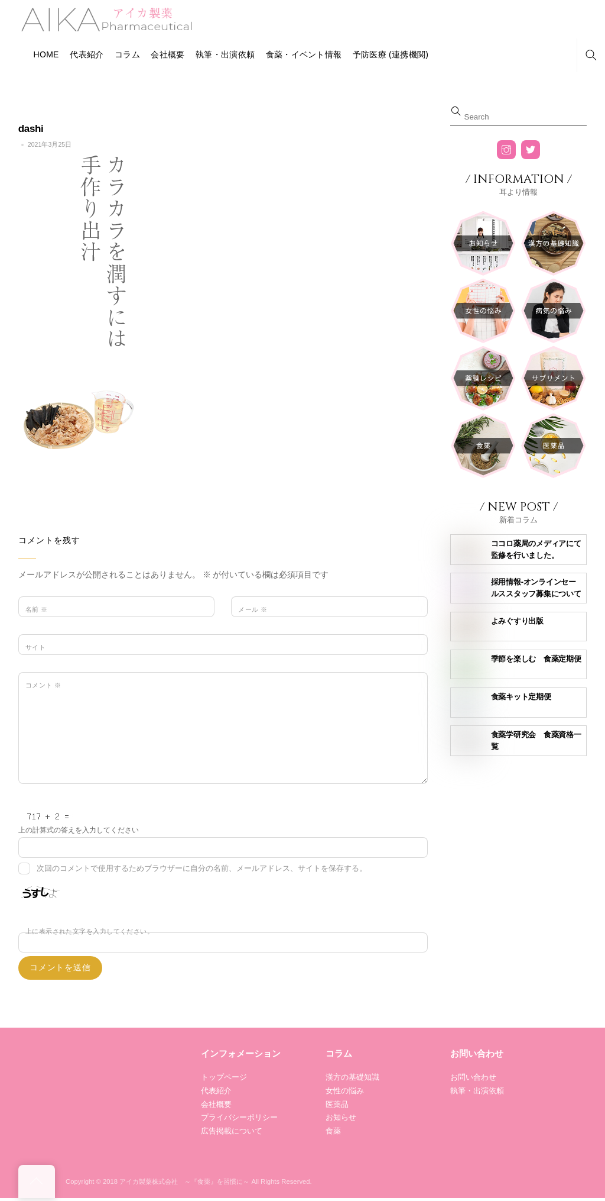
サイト (35, 647)
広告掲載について (231, 1130)
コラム (127, 54)
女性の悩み (345, 1090)
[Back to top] (36, 1181)
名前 (36, 609)
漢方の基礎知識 (352, 1077)
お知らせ (341, 1117)
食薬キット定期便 (521, 696)
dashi (31, 128)
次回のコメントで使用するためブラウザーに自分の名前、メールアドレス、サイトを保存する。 (202, 868)
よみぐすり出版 (517, 620)
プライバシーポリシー (239, 1117)
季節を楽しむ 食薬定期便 (536, 658)
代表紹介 (86, 54)
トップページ (224, 1077)
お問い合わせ (473, 1077)
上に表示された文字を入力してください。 (89, 931)
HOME (46, 54)
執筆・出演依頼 (225, 54)
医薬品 (337, 1104)
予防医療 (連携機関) (390, 54)
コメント (43, 685)
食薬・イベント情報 (304, 54)
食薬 (333, 1130)
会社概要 (167, 54)
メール (252, 609)
